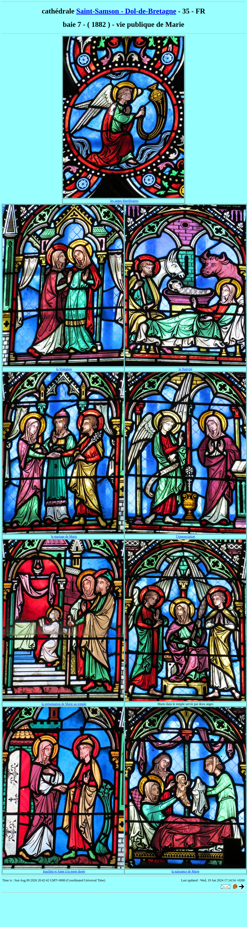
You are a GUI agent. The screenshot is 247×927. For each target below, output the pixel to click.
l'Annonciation (185, 536)
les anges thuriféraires (124, 201)
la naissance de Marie (185, 871)
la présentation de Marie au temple (64, 704)
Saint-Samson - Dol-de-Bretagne (126, 11)
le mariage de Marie (64, 536)
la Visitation (64, 369)
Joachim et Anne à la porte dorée (64, 871)
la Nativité (185, 369)
